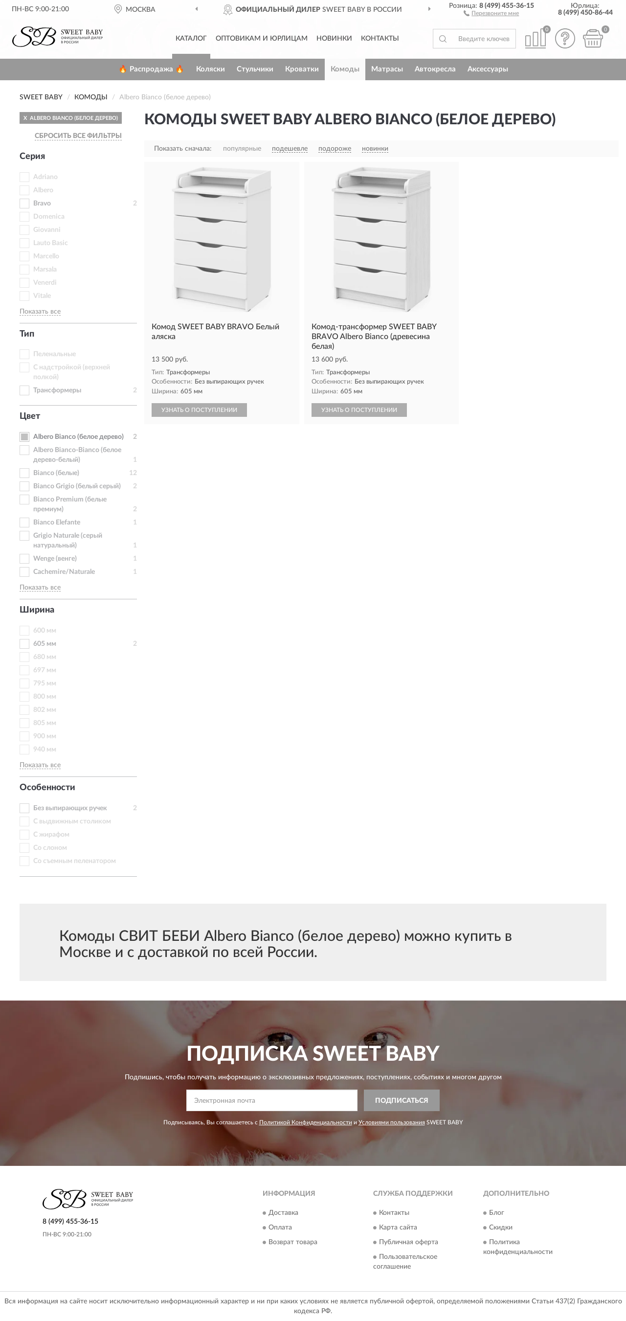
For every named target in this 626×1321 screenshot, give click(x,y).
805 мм (44, 723)
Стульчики (255, 69)
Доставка (283, 1212)
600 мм (44, 630)
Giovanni (47, 230)
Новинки (334, 38)
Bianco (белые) (56, 473)
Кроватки (302, 69)
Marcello (46, 256)
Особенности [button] (47, 787)
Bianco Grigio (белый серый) (77, 486)
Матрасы (387, 69)
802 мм (44, 709)
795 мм (44, 683)
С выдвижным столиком (72, 821)
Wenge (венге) (55, 558)
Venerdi (45, 282)
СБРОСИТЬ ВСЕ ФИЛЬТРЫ (78, 136)
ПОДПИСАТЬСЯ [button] (401, 1100)
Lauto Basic (50, 243)
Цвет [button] (30, 416)
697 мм (44, 670)
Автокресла (435, 69)
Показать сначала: (183, 148)
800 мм (44, 696)
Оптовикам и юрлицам (262, 38)
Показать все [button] (40, 311)
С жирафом (51, 834)
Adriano (45, 177)
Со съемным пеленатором (74, 861)
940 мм (44, 749)
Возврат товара (292, 1242)
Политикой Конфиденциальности (305, 1122)
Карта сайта (398, 1227)
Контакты (380, 38)
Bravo (42, 203)
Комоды (345, 69)
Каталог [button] (191, 38)
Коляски (210, 69)
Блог (496, 1212)
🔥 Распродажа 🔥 (151, 69)
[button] (491, 13)
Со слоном (50, 847)
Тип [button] (27, 334)
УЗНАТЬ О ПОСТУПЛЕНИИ (199, 410)
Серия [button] (32, 156)
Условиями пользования (391, 1122)
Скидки (501, 1227)
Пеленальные (54, 354)
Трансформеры (57, 390)
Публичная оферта (408, 1242)
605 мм (44, 643)
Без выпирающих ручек (70, 808)
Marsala (45, 269)
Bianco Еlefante (56, 522)
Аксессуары (488, 69)
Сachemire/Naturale (64, 572)
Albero (43, 190)
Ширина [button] (37, 610)
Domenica (49, 216)
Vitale (42, 296)
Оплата (280, 1227)
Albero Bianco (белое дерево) (78, 436)
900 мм (44, 736)
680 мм (44, 657)
